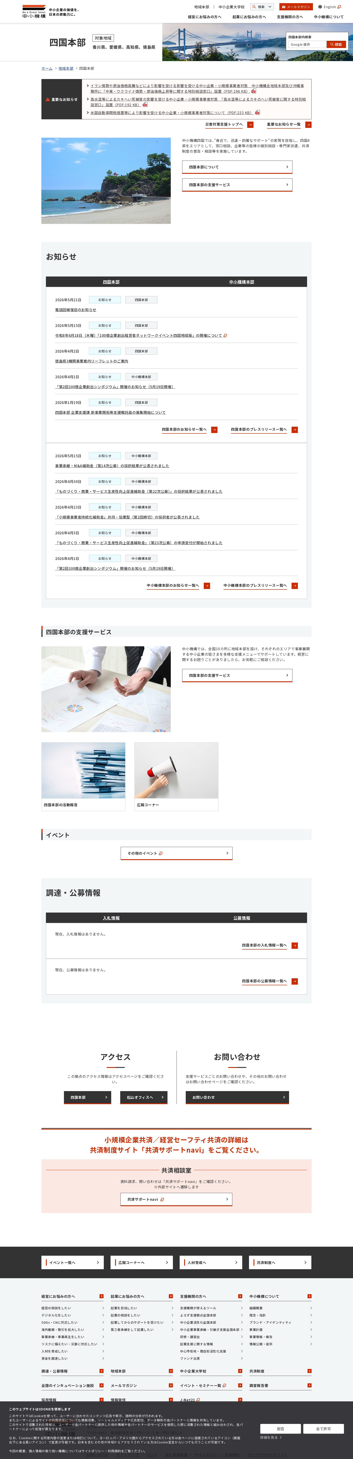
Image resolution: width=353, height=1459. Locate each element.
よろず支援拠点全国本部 (198, 1293)
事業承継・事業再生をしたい (62, 1314)
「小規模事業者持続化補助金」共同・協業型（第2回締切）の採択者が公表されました (127, 494)
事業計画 (256, 1307)
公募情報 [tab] (241, 895)
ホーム (47, 46)
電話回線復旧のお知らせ (75, 287)
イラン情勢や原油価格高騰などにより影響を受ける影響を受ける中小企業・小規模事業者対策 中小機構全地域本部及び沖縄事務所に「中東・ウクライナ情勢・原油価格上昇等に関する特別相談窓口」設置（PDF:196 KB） (197, 66)
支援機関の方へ (290, 16)
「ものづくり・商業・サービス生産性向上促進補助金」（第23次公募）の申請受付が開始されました (138, 520)
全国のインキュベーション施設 (72, 1363)
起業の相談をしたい (125, 1293)
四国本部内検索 (299, 37)
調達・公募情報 (72, 1348)
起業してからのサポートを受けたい (137, 1300)
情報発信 (142, 1377)
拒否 (280, 1428)
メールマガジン (142, 1363)
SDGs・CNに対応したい (59, 1300)
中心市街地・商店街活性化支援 (203, 1329)
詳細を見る (269, 1437)
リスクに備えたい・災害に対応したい (69, 1321)
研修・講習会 (190, 1314)
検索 (336, 44)
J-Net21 (211, 1377)
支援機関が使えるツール (198, 1285)
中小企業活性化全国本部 (198, 1300)
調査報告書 (280, 1363)
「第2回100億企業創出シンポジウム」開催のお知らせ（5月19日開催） (115, 364)
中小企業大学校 (232, 7)
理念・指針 (257, 1293)
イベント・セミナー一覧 (211, 1363)
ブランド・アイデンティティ (270, 1300)
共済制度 (280, 1348)
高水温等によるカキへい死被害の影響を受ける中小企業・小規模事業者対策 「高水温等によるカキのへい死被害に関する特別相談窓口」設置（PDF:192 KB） (198, 79)
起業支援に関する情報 (196, 1321)
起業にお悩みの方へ (249, 16)
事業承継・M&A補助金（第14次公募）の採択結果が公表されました (112, 443)
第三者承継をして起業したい (132, 1307)
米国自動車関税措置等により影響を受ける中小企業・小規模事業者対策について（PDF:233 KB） (175, 90)
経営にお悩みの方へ (205, 16)
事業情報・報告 (260, 1314)
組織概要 (256, 1285)
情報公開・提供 (260, 1321)
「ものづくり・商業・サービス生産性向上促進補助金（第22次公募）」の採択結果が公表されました (138, 468)
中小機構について (329, 16)
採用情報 (72, 1377)
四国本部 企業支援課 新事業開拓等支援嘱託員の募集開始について (110, 389)
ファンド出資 (190, 1336)
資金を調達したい (54, 1336)
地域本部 (201, 7)
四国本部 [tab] (111, 259)
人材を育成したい (54, 1329)
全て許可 (323, 1428)
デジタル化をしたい (56, 1293)
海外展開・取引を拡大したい (62, 1307)
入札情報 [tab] (111, 895)
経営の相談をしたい (56, 1285)
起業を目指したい (124, 1285)
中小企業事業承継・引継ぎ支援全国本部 (210, 1307)
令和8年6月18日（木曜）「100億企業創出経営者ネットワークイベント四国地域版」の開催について (141, 312)
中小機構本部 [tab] (241, 259)
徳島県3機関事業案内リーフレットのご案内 (91, 338)
